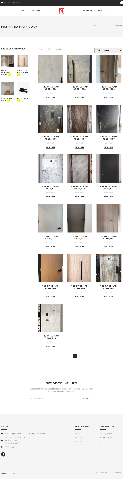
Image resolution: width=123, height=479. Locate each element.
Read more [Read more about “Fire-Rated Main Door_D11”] (50, 297)
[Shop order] (107, 50)
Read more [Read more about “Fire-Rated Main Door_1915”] (79, 247)
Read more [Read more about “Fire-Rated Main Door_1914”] (50, 247)
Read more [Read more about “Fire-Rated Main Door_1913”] (108, 197)
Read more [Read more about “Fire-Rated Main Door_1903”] (50, 97)
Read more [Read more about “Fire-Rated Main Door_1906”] (108, 97)
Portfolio (87, 11)
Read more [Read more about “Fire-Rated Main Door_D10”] (108, 247)
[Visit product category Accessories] (23, 92)
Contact (101, 11)
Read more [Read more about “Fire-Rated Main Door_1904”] (79, 97)
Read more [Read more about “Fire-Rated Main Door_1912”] (79, 197)
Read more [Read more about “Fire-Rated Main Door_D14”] (50, 346)
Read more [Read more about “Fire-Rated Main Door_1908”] (79, 147)
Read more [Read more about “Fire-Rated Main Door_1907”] (50, 147)
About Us (23, 11)
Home (94, 25)
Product (36, 11)
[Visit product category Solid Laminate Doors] (7, 65)
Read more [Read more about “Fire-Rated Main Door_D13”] (108, 297)
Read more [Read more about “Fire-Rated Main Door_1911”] (50, 197)
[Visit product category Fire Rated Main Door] (23, 65)
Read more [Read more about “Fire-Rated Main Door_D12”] (79, 297)
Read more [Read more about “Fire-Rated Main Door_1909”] (108, 147)
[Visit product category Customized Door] (7, 92)
